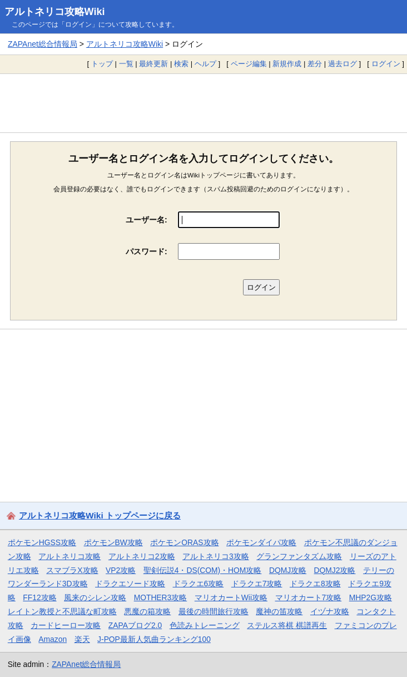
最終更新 (153, 64)
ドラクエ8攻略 (315, 583)
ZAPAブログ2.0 (135, 625)
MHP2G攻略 (370, 597)
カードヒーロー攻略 (66, 625)
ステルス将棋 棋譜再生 (287, 625)
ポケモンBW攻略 (113, 542)
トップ (102, 64)
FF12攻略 (39, 597)
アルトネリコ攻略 (69, 556)
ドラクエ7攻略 (256, 583)
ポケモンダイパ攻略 (261, 542)
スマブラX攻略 (72, 570)
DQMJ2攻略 (335, 570)
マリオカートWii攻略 (231, 597)
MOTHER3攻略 (160, 597)
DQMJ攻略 (287, 570)
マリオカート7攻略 (308, 597)
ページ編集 (249, 64)
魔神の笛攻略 (279, 611)
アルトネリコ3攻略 (215, 556)
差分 (314, 64)
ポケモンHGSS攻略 (42, 542)
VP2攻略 (121, 570)
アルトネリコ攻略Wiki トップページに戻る (100, 515)
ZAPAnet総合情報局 (42, 43)
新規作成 (286, 64)
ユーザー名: (146, 219)
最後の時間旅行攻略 (213, 611)
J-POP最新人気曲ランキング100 (154, 639)
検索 (181, 64)
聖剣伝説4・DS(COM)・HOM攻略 (202, 570)
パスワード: (146, 251)
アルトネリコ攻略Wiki (54, 11)
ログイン (385, 64)
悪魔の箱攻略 (147, 611)
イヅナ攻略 (329, 611)
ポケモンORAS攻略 (184, 542)
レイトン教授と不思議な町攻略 (62, 611)
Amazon (52, 639)
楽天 (82, 639)
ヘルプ (205, 64)
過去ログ (342, 64)
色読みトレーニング (205, 625)
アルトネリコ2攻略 (141, 556)
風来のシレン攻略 (95, 597)
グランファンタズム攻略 (299, 556)
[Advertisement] (203, 103)
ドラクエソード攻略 (130, 583)
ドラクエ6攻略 (198, 583)
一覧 (126, 64)
